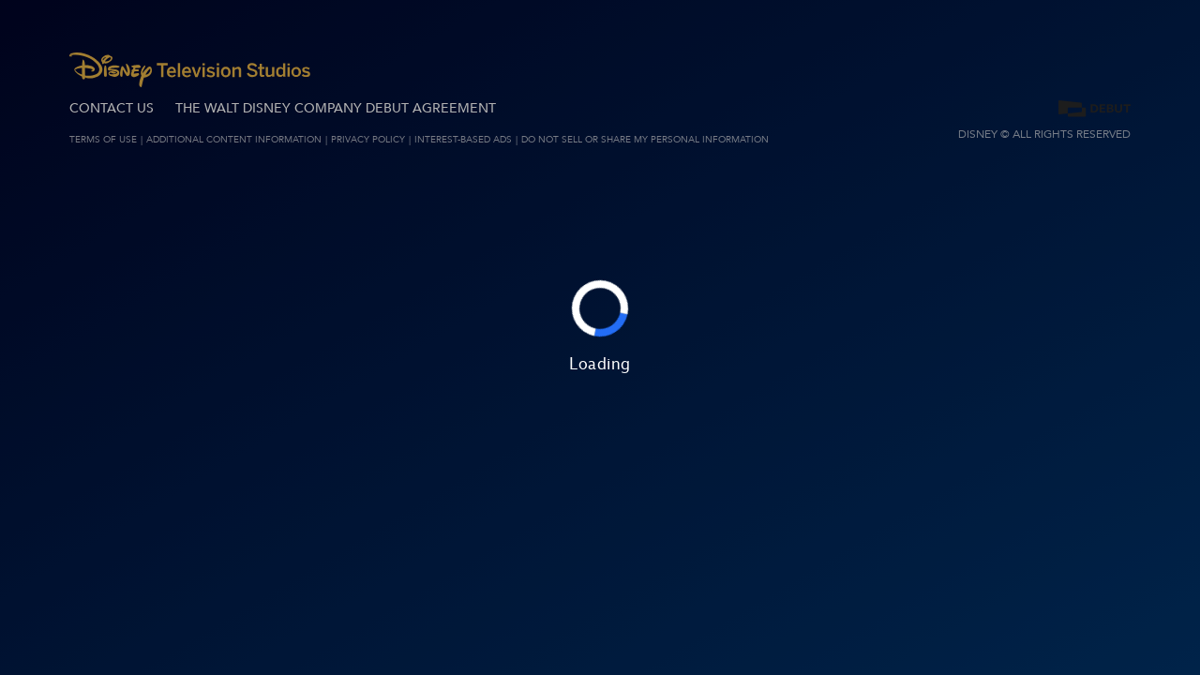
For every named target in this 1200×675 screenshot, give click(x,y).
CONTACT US (111, 108)
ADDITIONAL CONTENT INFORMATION (234, 139)
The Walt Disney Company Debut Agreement (335, 108)
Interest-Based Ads (463, 139)
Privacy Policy (368, 139)
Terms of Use (103, 139)
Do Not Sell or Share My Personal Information (645, 139)
